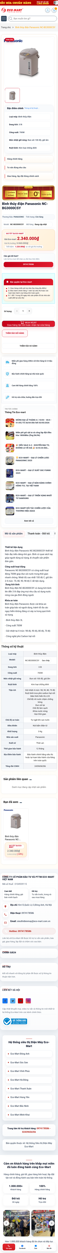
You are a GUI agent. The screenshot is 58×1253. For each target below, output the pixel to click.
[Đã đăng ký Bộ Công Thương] (14, 1021)
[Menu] (4, 18)
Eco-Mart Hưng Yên (20, 1097)
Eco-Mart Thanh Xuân (21, 1088)
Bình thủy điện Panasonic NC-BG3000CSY (12, 838)
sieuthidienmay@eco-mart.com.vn (33, 921)
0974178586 (28, 264)
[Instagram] (28, 1001)
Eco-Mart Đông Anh (20, 1054)
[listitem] (16, 1223)
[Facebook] (5, 1001)
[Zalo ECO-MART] (36, 1247)
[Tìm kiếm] (11, 18)
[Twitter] (12, 1001)
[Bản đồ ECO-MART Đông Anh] (49, 1247)
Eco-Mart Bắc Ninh (20, 1106)
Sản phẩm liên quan (15, 779)
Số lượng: (8, 311)
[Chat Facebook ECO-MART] (22, 1247)
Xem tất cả (29, 521)
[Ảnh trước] (6, 1223)
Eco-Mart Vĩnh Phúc (20, 1071)
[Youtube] (20, 1001)
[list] (29, 1223)
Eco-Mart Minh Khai (20, 1115)
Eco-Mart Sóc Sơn (19, 1062)
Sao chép (45, 660)
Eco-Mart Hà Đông (19, 1080)
